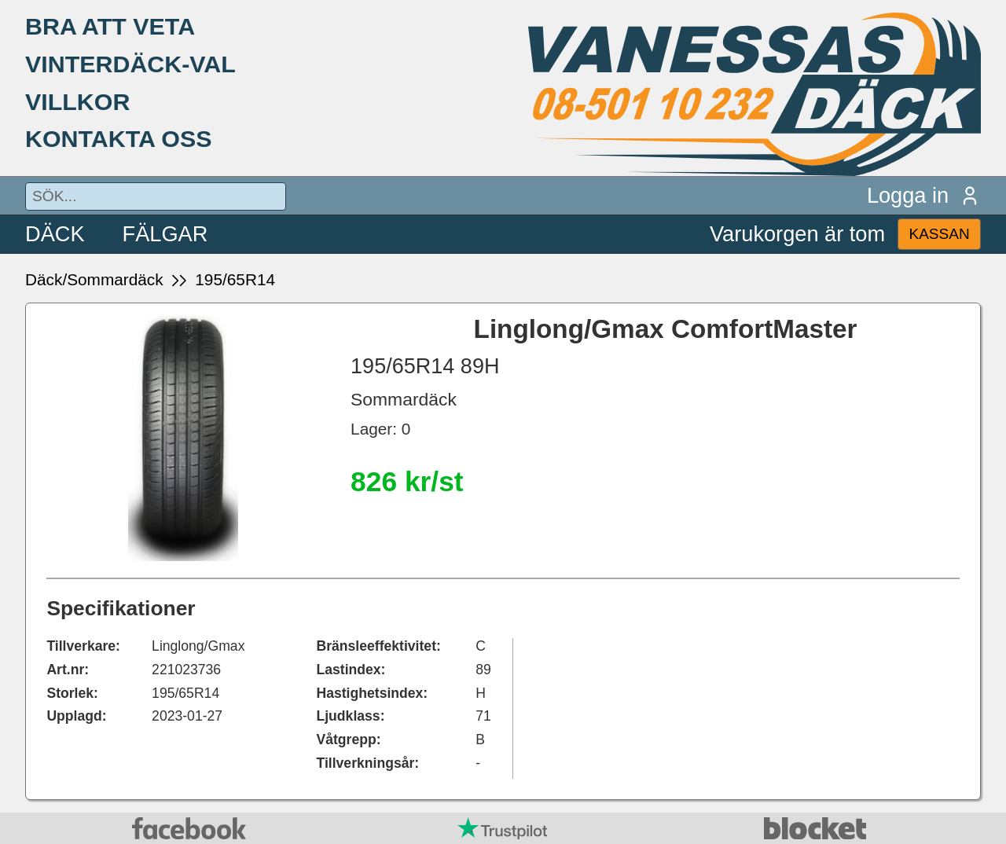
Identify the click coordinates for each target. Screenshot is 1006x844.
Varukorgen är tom (797, 234)
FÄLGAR (165, 234)
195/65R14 (235, 279)
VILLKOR (77, 101)
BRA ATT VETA (110, 26)
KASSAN (939, 234)
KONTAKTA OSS (118, 138)
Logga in (924, 195)
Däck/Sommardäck (94, 279)
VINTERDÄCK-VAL (130, 63)
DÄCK (55, 234)
